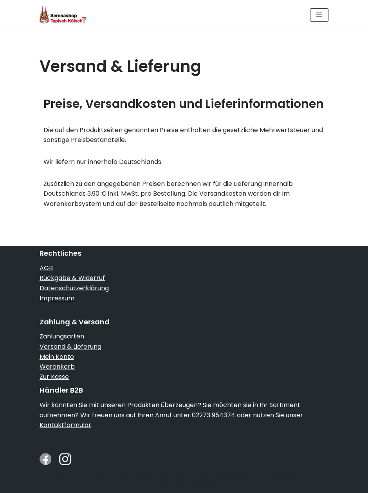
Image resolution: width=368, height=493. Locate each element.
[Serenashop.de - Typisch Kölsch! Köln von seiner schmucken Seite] (63, 15)
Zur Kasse (54, 376)
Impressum (57, 298)
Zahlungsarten (62, 336)
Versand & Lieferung (70, 346)
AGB (46, 268)
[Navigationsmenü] (319, 15)
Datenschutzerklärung (74, 288)
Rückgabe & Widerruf (72, 277)
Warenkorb (57, 366)
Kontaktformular (65, 424)
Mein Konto (57, 356)
